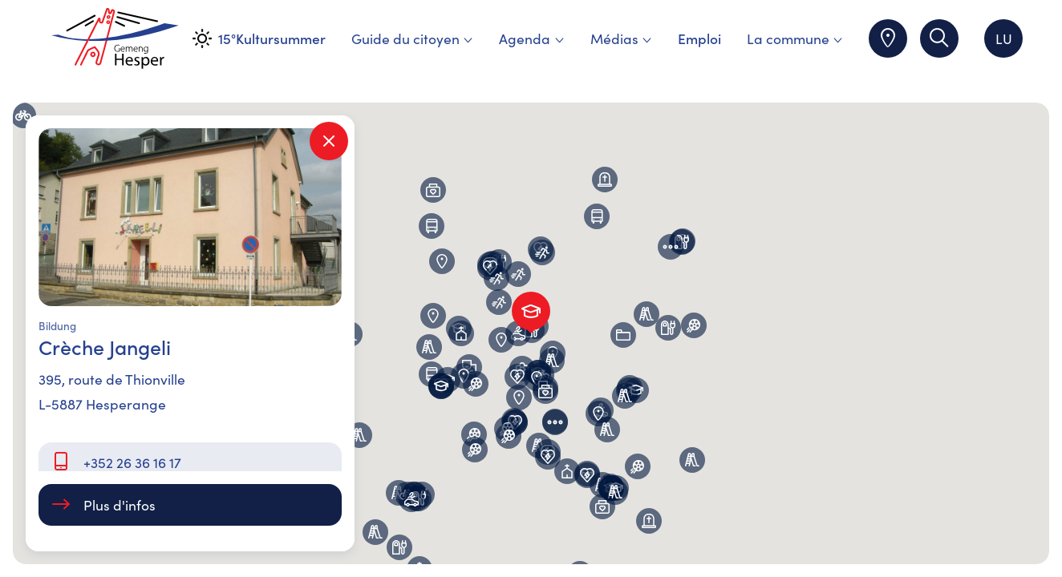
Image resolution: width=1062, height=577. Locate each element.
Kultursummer (281, 38)
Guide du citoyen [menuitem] (412, 38)
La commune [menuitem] (795, 38)
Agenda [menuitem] (531, 38)
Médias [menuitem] (621, 38)
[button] (429, 347)
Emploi (699, 38)
